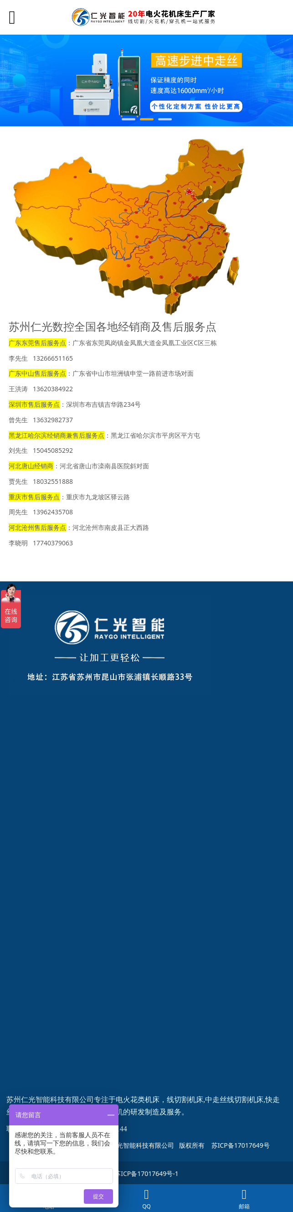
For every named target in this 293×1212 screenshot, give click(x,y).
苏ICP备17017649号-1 (146, 1173)
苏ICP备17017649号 (240, 1145)
